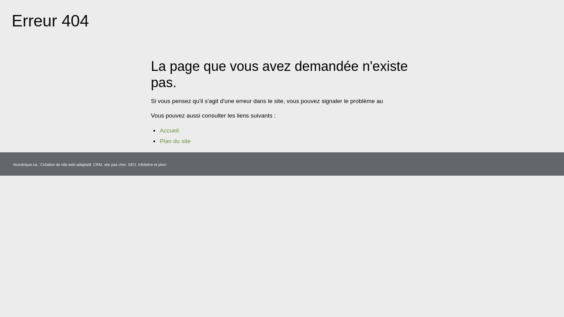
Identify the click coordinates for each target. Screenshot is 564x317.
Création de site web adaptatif (74, 306)
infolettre (161, 306)
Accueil (171, 138)
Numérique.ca (27, 306)
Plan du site (177, 149)
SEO (147, 306)
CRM (110, 306)
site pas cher (128, 306)
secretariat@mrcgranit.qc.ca (193, 109)
